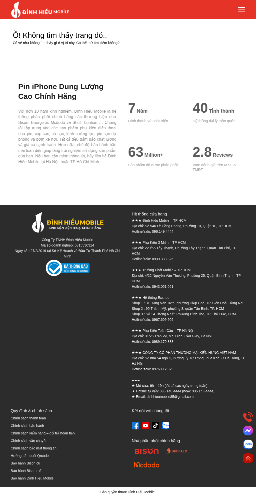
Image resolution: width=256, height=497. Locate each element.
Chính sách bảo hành (27, 426)
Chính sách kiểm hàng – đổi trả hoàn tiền (43, 433)
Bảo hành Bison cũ (25, 463)
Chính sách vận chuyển (29, 441)
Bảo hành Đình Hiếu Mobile (32, 478)
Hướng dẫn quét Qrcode (30, 456)
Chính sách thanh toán (28, 418)
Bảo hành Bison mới (26, 471)
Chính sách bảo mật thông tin (33, 448)
